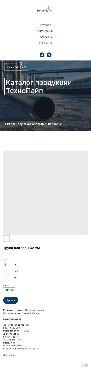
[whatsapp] (42, 54)
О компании (45, 31)
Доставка (45, 37)
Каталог (45, 25)
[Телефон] (49, 54)
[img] (16, 66)
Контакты (45, 43)
